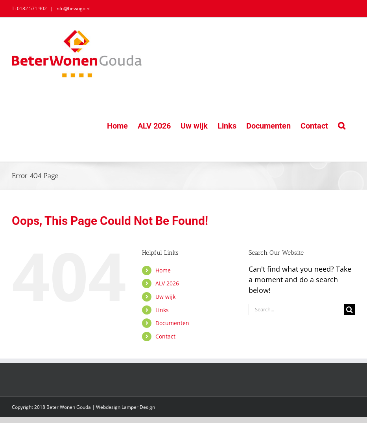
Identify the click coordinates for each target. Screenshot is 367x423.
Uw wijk (165, 296)
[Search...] (296, 309)
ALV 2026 (167, 283)
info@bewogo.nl (72, 8)
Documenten (172, 323)
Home (163, 270)
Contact (165, 336)
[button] (341, 126)
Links (162, 310)
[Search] (349, 309)
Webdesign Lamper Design (125, 407)
